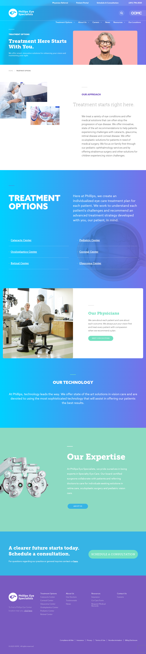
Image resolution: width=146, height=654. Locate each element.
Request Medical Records (98, 605)
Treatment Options (64, 22)
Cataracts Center (21, 240)
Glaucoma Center (90, 263)
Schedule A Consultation (108, 2)
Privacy (89, 640)
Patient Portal (82, 2)
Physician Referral (60, 2)
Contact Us (122, 593)
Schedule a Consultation (113, 554)
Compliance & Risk (66, 640)
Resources (117, 22)
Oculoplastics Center (24, 251)
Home (11, 71)
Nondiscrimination (115, 640)
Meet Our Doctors (101, 338)
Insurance (95, 597)
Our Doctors (71, 597)
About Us (82, 22)
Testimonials (71, 600)
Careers (95, 22)
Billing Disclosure (131, 640)
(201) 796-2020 (135, 2)
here (75, 561)
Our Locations (134, 22)
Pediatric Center (89, 240)
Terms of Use (100, 640)
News (107, 22)
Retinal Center (20, 263)
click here (28, 611)
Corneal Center (88, 251)
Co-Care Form (97, 600)
